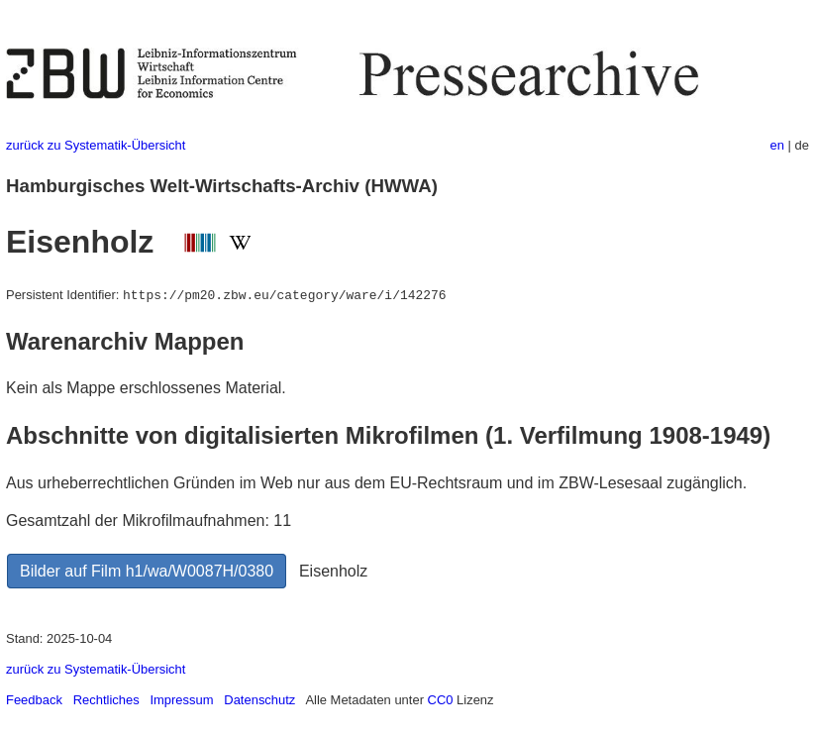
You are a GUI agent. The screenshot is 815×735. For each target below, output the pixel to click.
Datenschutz (259, 699)
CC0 (441, 699)
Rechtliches (106, 699)
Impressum (181, 699)
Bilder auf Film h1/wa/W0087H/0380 (146, 571)
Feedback (34, 699)
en (777, 145)
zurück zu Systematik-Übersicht (95, 145)
